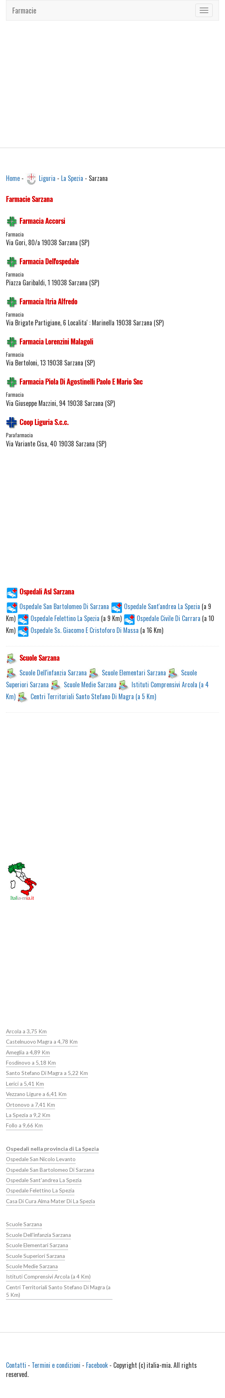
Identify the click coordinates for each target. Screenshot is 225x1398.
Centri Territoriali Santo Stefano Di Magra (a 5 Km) (93, 696)
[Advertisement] (113, 84)
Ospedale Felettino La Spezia (59, 618)
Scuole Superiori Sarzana (35, 1256)
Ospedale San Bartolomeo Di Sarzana (57, 606)
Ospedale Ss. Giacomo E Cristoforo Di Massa (78, 630)
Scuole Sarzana (24, 1224)
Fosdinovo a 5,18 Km (31, 1063)
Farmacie (24, 10)
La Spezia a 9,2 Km (28, 1115)
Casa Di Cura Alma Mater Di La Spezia (50, 1201)
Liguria (47, 178)
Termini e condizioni (56, 1365)
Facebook (97, 1365)
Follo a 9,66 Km (24, 1125)
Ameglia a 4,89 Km (28, 1052)
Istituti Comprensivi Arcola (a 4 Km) (48, 1276)
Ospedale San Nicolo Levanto (41, 1159)
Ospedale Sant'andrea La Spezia (156, 606)
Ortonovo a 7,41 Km (30, 1105)
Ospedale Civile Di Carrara (162, 618)
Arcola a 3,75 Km (26, 1031)
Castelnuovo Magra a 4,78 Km (42, 1041)
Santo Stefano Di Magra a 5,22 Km (47, 1073)
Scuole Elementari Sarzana (134, 672)
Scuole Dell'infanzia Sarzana (53, 672)
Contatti (16, 1365)
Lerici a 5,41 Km (25, 1084)
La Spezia (72, 178)
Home (13, 178)
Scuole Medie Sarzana (90, 684)
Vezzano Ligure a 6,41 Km (36, 1094)
